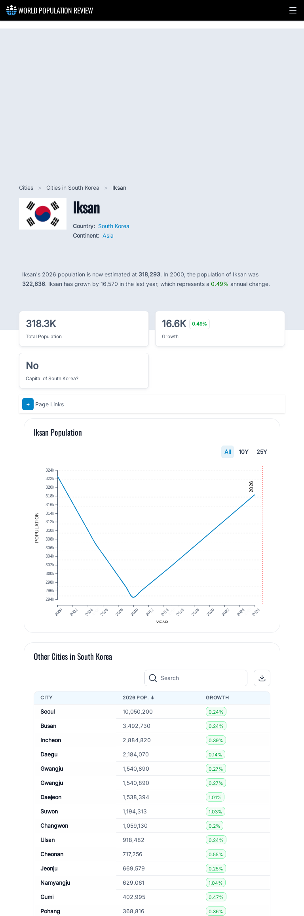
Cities (27, 187)
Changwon (54, 831)
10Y (244, 451)
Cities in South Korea (73, 187)
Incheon (50, 745)
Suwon (49, 816)
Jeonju (48, 873)
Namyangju (55, 888)
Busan (48, 731)
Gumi (46, 902)
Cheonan (51, 859)
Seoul (47, 717)
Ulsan (47, 845)
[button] (293, 10)
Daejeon (50, 802)
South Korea (113, 226)
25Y (261, 451)
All (227, 451)
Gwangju (51, 774)
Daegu (48, 759)
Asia (108, 235)
